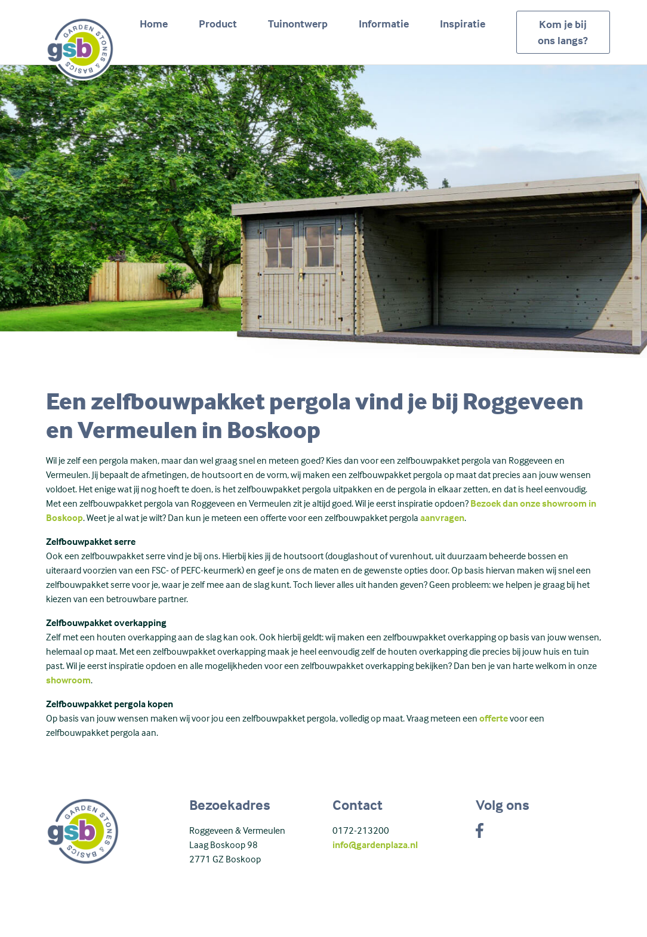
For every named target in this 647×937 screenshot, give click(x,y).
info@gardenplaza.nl (375, 844)
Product (218, 23)
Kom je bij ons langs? (563, 32)
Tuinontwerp (298, 23)
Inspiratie (462, 23)
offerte (493, 718)
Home (154, 23)
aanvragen (442, 517)
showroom (68, 680)
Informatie (384, 23)
